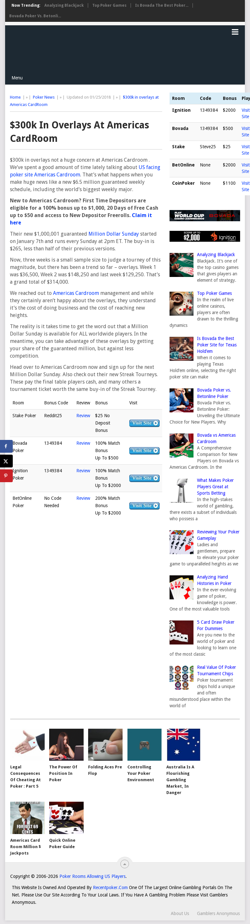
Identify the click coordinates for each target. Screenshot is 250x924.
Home (15, 97)
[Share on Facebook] (6, 446)
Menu (17, 77)
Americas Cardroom (76, 293)
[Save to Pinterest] (6, 475)
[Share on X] (6, 461)
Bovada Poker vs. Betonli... (35, 16)
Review (83, 415)
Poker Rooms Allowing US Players (92, 876)
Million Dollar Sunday (113, 234)
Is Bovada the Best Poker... (161, 5)
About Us (180, 913)
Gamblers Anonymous (218, 913)
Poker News (44, 97)
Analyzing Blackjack (64, 5)
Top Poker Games (109, 5)
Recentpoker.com (110, 887)
